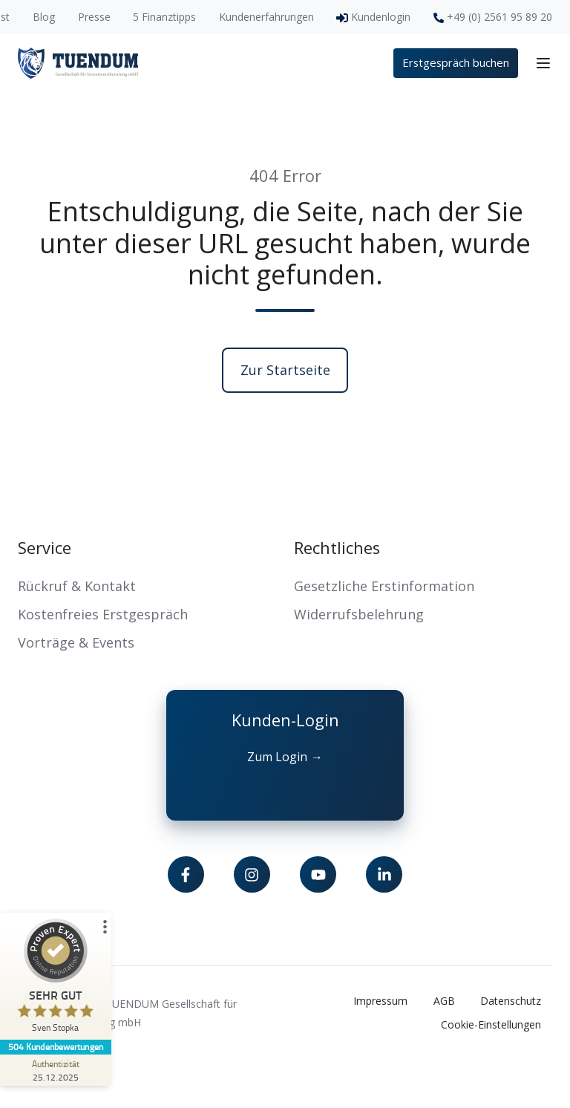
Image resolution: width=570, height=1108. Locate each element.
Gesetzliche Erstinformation (384, 586)
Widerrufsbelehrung (359, 614)
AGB (444, 1001)
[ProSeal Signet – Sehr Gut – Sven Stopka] (55, 979)
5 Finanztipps (164, 17)
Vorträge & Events (76, 642)
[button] (543, 63)
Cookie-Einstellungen (491, 1024)
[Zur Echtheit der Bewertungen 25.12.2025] (55, 1070)
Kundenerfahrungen (266, 17)
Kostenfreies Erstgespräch (103, 614)
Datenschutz (510, 1001)
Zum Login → (284, 757)
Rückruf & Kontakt (77, 586)
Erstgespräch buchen (455, 62)
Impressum (380, 1001)
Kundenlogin (380, 17)
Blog (44, 17)
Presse (94, 17)
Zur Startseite (285, 370)
